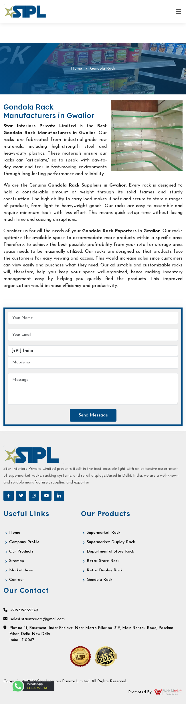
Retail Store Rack (103, 561)
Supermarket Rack (104, 533)
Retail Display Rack (105, 571)
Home (76, 68)
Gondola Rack (100, 580)
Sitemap (17, 561)
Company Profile (24, 542)
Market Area (21, 571)
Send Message (93, 415)
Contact (16, 580)
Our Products (22, 552)
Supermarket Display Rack (112, 542)
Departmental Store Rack (111, 552)
